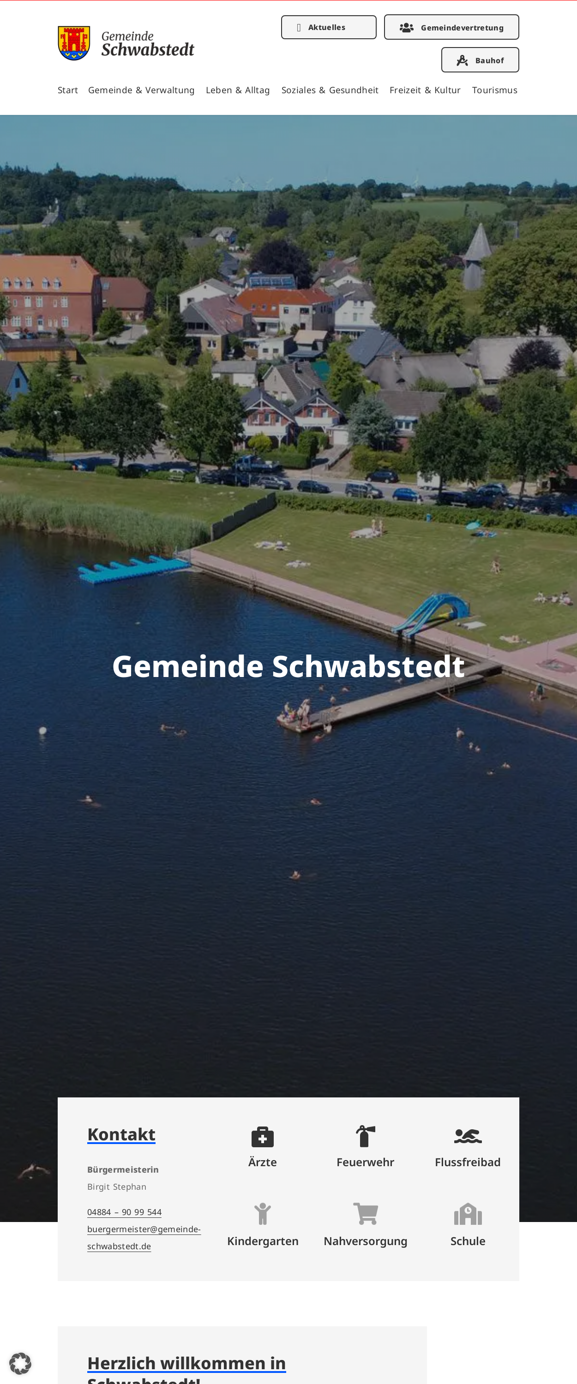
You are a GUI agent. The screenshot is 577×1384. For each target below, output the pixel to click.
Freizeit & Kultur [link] (425, 90)
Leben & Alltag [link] (238, 90)
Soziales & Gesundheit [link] (330, 90)
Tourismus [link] (494, 90)
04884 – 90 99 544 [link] (124, 1211)
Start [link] (68, 90)
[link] (126, 57)
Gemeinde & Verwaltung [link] (141, 90)
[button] (20, 1363)
